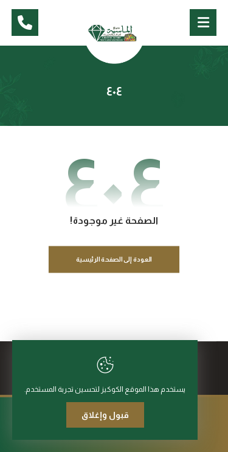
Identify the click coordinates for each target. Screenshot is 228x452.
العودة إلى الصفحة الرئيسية (114, 259)
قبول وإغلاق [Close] (105, 415)
